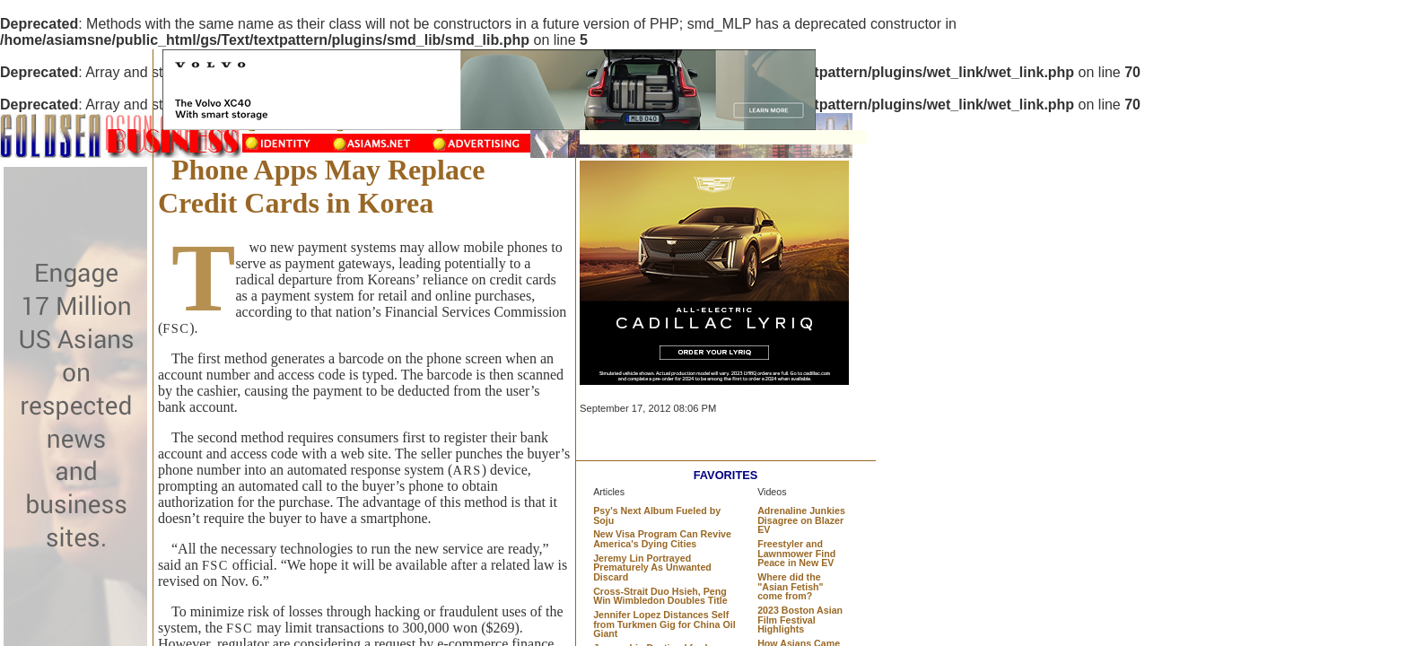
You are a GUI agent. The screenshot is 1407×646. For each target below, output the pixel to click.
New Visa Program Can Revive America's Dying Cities (662, 538)
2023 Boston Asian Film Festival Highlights (800, 619)
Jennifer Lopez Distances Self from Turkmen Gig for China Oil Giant (664, 624)
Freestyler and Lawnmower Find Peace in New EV (796, 553)
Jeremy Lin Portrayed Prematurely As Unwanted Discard (652, 567)
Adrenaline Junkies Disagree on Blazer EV (801, 520)
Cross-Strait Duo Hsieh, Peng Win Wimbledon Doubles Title (660, 596)
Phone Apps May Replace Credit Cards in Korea (321, 186)
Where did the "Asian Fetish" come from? (790, 586)
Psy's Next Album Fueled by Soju (657, 515)
